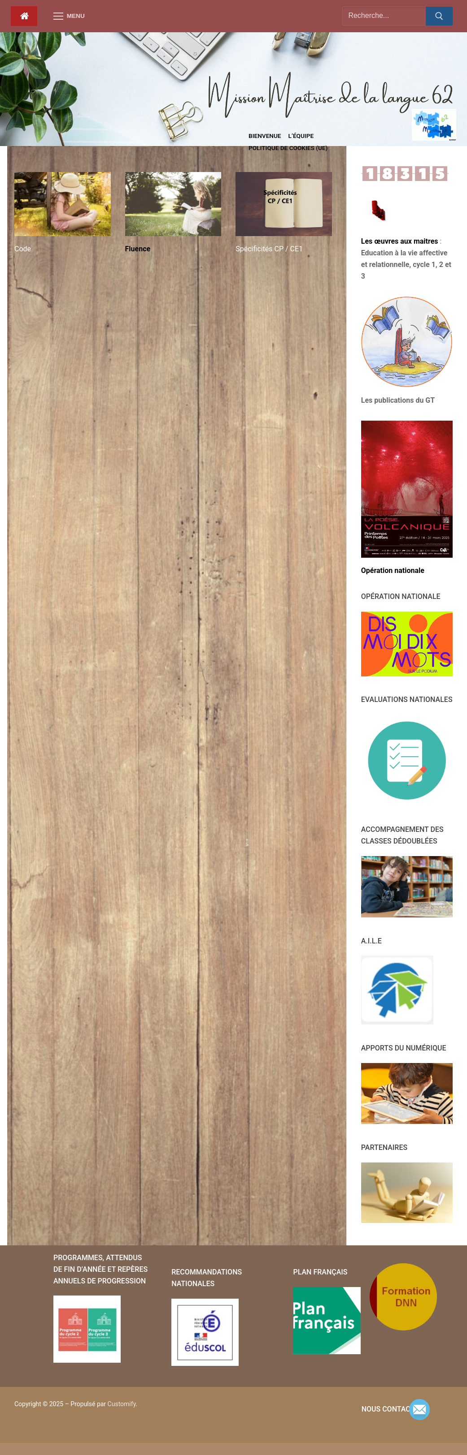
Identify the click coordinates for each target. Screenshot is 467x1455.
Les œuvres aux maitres (400, 241)
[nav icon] (69, 16)
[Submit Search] (439, 16)
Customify (122, 1404)
